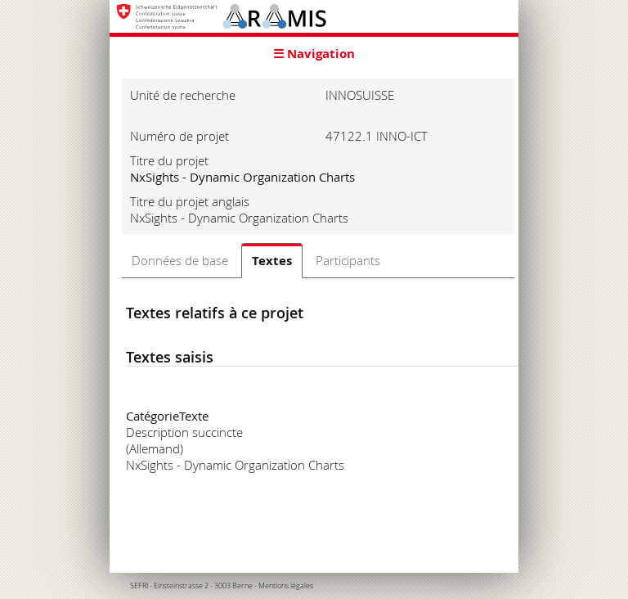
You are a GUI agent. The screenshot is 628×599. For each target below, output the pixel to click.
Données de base (180, 260)
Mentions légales (285, 586)
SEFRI (139, 586)
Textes (272, 260)
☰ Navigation (314, 53)
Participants (348, 260)
